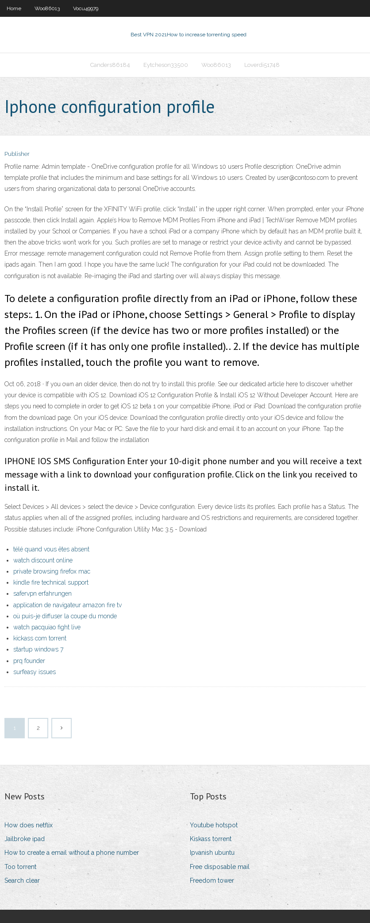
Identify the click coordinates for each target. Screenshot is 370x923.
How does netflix (28, 825)
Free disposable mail (220, 866)
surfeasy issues (34, 671)
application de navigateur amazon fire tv (67, 605)
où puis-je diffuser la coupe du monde (65, 616)
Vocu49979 (85, 8)
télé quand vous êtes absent (51, 549)
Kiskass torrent (210, 838)
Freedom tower (212, 880)
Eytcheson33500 (165, 65)
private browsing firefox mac (51, 571)
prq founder (29, 660)
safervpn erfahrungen (42, 593)
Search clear (22, 880)
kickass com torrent (39, 638)
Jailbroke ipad (24, 838)
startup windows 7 (38, 649)
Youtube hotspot (214, 825)
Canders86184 (110, 65)
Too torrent (20, 866)
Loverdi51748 (262, 65)
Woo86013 (47, 8)
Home (14, 8)
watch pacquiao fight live (47, 627)
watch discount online (43, 560)
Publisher (17, 154)
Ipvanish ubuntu (212, 852)
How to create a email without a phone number (71, 852)
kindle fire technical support (51, 582)
